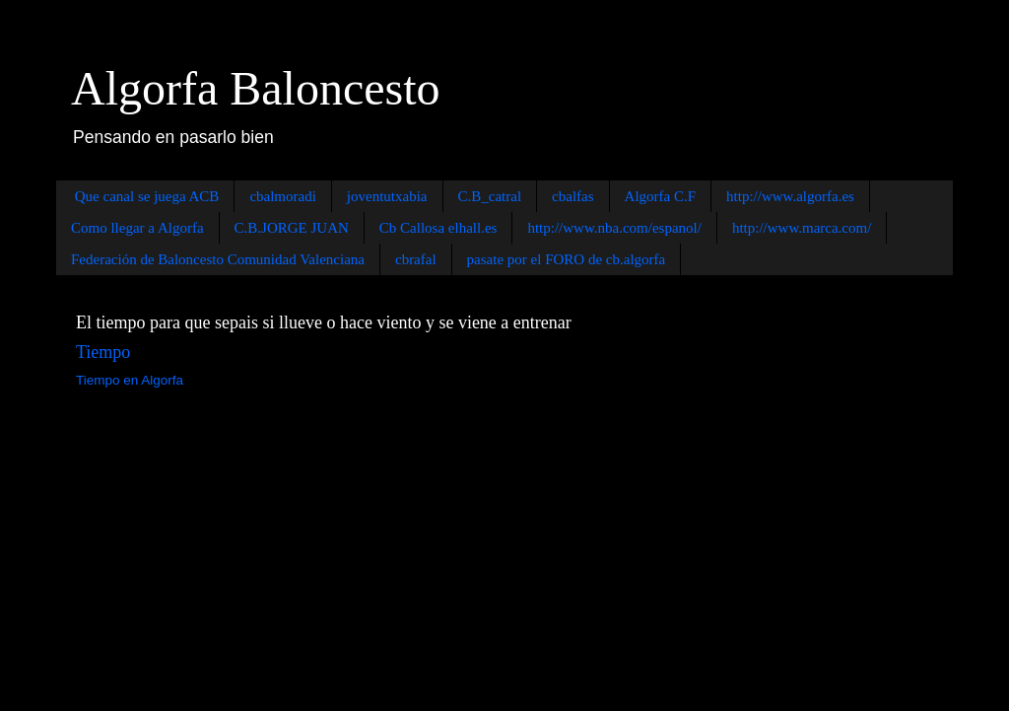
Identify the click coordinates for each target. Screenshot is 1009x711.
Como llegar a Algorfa (137, 228)
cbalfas (572, 196)
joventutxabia (387, 196)
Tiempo (103, 352)
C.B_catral (490, 196)
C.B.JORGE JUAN (292, 228)
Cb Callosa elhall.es (438, 228)
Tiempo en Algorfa (129, 380)
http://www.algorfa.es (790, 196)
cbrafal (416, 259)
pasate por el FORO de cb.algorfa (566, 259)
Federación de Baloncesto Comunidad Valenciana (218, 259)
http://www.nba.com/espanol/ (614, 228)
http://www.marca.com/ (802, 228)
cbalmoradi (282, 196)
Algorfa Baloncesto (255, 88)
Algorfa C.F (661, 196)
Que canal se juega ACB (147, 196)
